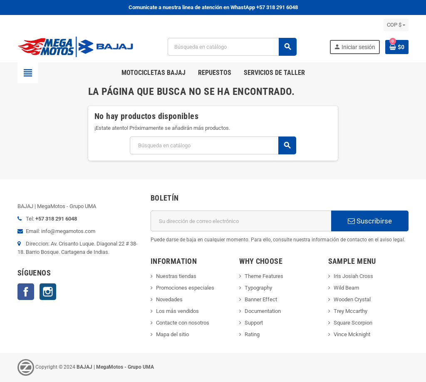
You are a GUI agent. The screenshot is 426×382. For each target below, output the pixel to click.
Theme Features (264, 276)
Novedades (169, 299)
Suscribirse (370, 221)
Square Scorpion (353, 323)
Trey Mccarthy (350, 311)
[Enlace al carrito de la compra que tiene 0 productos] (397, 47)
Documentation (263, 311)
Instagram (48, 291)
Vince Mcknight (352, 334)
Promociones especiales (185, 288)
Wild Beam (346, 288)
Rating (252, 334)
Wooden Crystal (352, 299)
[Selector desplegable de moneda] (396, 25)
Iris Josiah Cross (353, 276)
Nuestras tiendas (176, 276)
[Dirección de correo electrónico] (241, 221)
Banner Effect (261, 299)
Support (254, 323)
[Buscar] (232, 47)
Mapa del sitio (172, 334)
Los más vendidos (177, 311)
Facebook (25, 291)
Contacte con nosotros (182, 323)
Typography (258, 288)
